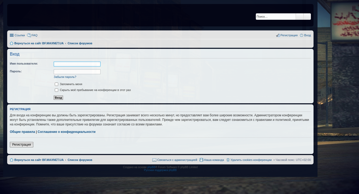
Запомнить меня (68, 84)
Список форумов (80, 159)
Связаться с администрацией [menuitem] (177, 159)
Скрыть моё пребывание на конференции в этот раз (93, 90)
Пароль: (16, 71)
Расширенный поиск (307, 16)
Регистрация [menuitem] (289, 35)
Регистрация (21, 145)
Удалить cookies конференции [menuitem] (251, 159)
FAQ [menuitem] (34, 35)
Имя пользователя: (24, 63)
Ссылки (20, 35)
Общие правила (22, 132)
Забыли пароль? (65, 76)
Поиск (300, 16)
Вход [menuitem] (307, 35)
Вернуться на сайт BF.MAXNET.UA (39, 159)
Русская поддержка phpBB (160, 170)
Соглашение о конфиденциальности (67, 132)
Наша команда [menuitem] (214, 159)
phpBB (151, 167)
